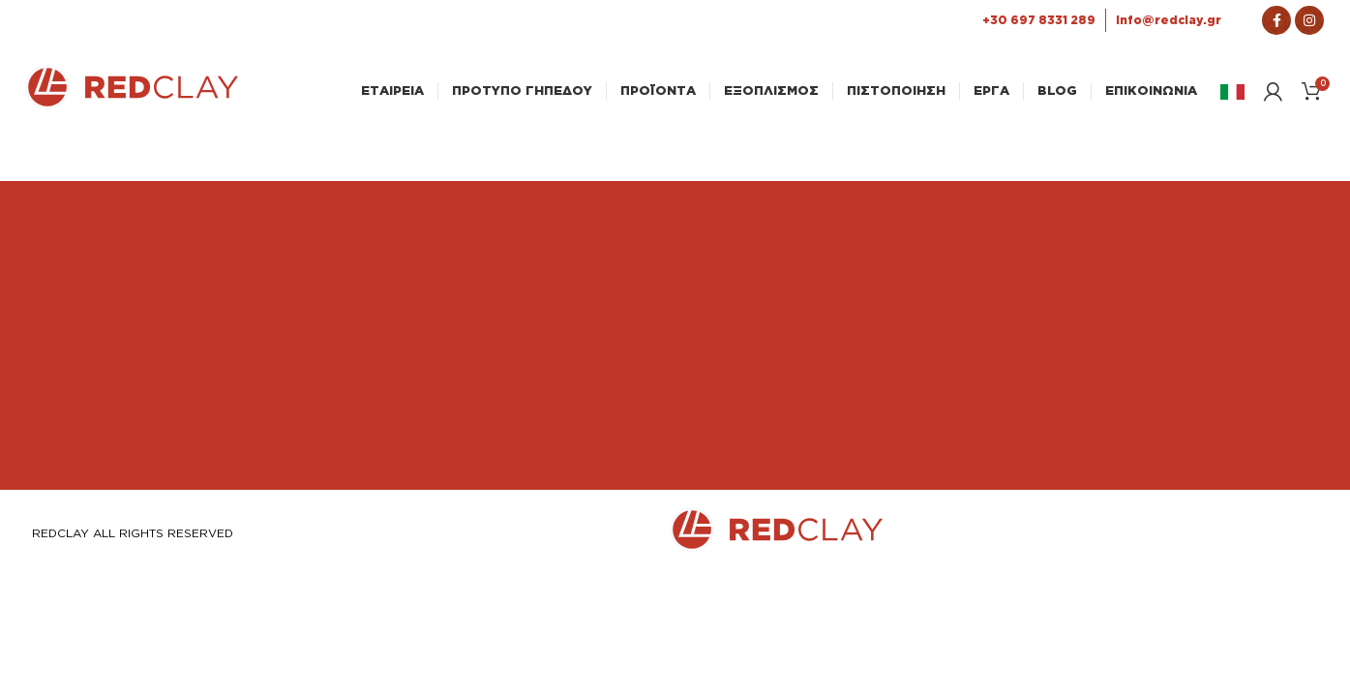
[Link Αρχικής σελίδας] (131, 103)
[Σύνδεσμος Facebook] (1276, 20)
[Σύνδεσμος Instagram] (1309, 20)
